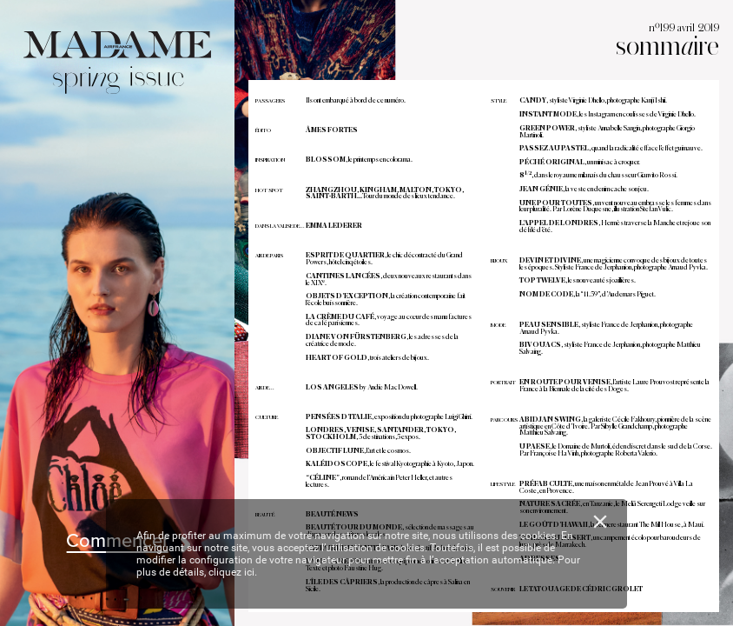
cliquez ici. (232, 572)
